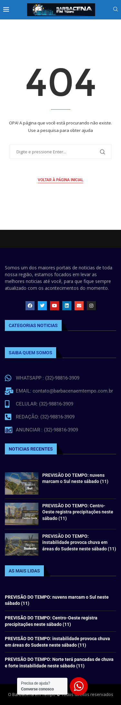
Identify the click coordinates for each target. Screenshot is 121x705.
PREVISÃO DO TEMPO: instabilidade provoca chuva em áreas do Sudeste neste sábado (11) (79, 542)
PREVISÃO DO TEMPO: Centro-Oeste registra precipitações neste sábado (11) (77, 512)
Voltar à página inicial (60, 180)
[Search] (115, 10)
